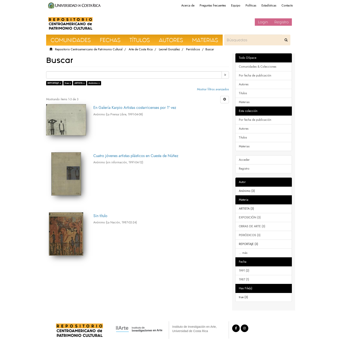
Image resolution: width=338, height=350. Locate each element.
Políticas (251, 5)
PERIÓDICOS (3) (249, 235)
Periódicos (193, 49)
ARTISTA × (79, 83)
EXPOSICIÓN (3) (250, 217)
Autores (244, 84)
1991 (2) (244, 271)
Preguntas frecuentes (213, 5)
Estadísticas (268, 5)
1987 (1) (244, 279)
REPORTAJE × (54, 83)
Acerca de (187, 5)
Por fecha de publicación (255, 75)
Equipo (235, 5)
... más (243, 253)
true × (68, 83)
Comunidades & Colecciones (257, 67)
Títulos (243, 93)
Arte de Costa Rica (141, 49)
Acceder (244, 160)
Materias (244, 102)
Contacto (287, 5)
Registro (281, 22)
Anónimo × (94, 83)
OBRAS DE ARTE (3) (252, 226)
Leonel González (169, 49)
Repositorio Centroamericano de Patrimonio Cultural (88, 49)
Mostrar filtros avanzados (213, 89)
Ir (225, 75)
